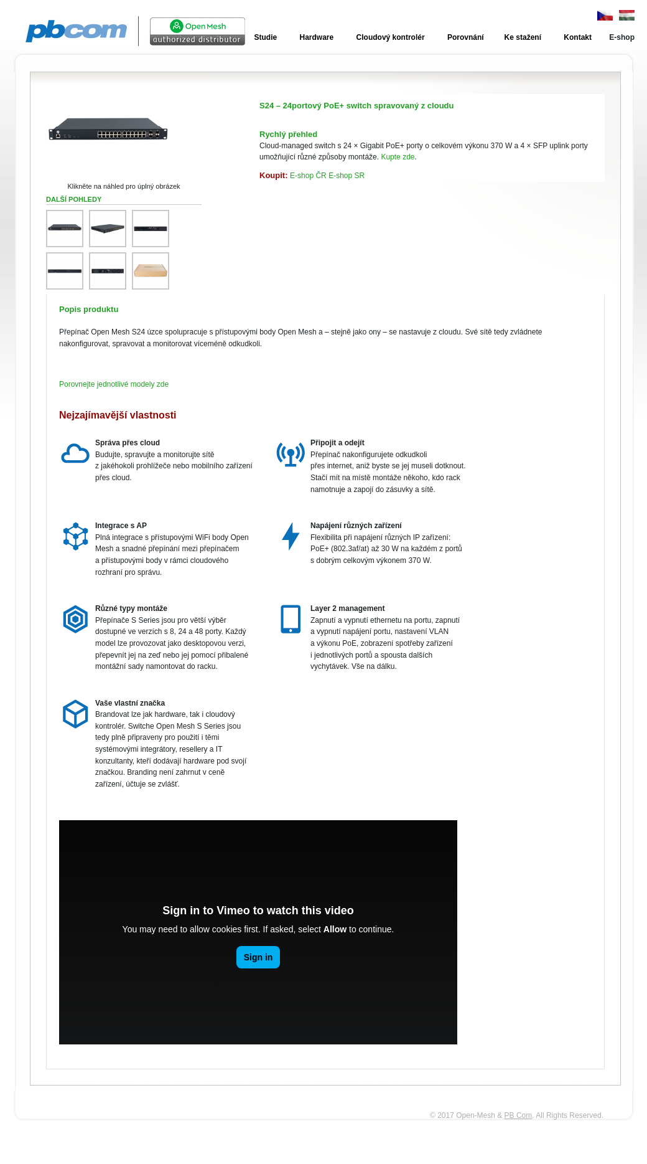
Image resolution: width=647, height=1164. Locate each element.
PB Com (519, 1115)
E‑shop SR (346, 175)
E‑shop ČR (308, 175)
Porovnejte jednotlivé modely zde (114, 384)
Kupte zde (397, 157)
